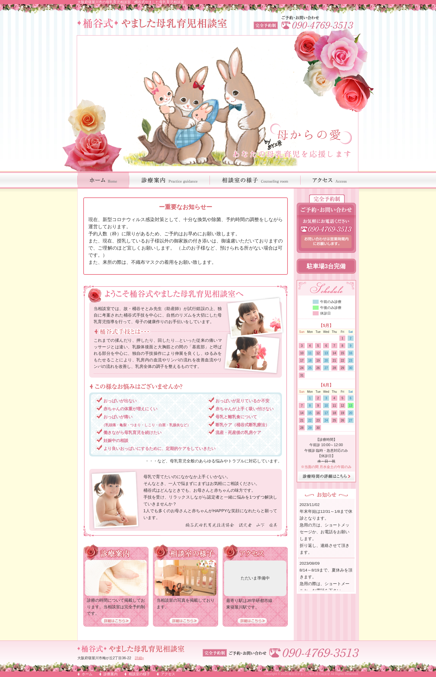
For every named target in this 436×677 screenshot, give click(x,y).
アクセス (168, 674)
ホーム (87, 674)
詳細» (139, 658)
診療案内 (110, 674)
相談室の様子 (139, 674)
